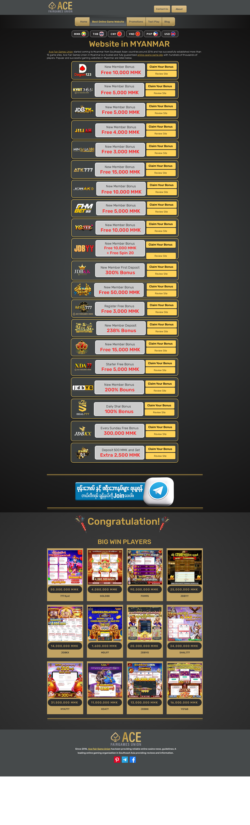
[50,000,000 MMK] (65, 589)
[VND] (134, 34)
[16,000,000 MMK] (184, 702)
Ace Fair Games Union (61, 51)
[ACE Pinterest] (117, 760)
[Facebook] (133, 760)
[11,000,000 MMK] (105, 702)
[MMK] (80, 34)
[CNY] (116, 34)
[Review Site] (162, 74)
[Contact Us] (162, 9)
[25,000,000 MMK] (184, 589)
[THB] (98, 34)
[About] (179, 9)
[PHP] (152, 34)
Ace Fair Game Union (99, 749)
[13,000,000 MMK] (145, 702)
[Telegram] (125, 760)
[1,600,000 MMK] (105, 646)
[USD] (170, 34)
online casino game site (150, 54)
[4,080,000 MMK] (105, 589)
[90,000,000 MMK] (145, 589)
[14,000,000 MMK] (65, 646)
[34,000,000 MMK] (184, 646)
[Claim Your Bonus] (162, 67)
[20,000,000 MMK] (145, 646)
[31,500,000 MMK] (65, 702)
